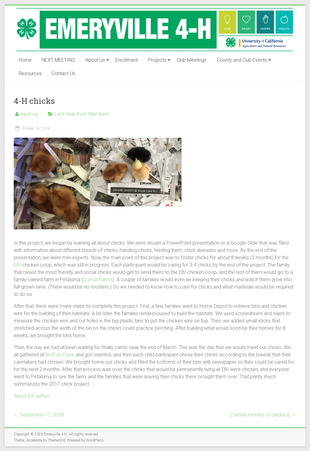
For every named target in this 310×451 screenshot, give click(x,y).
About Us (95, 60)
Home (25, 60)
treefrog (29, 114)
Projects (157, 60)
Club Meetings (192, 60)
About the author (31, 396)
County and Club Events (242, 60)
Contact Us (63, 73)
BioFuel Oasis (59, 355)
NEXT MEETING (58, 60)
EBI (17, 265)
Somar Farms (98, 279)
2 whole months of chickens (263, 415)
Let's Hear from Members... (84, 114)
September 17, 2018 (39, 415)
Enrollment (126, 60)
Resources (30, 73)
